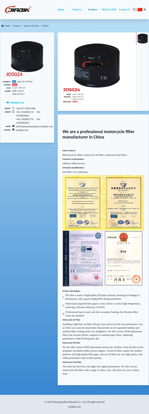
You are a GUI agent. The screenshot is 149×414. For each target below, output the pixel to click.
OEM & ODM (108, 9)
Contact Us (125, 9)
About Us (77, 9)
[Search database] (144, 9)
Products (92, 9)
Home (61, 9)
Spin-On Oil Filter (31, 26)
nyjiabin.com (22, 130)
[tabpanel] (97, 71)
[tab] (142, 38)
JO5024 (45, 26)
